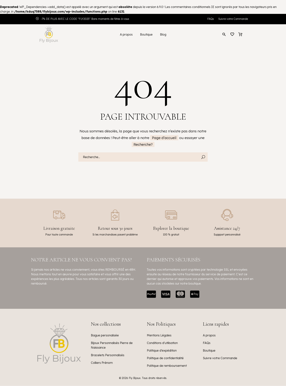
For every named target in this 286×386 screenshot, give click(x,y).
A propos (126, 34)
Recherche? (143, 144)
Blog (163, 34)
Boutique (146, 34)
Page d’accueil (164, 138)
